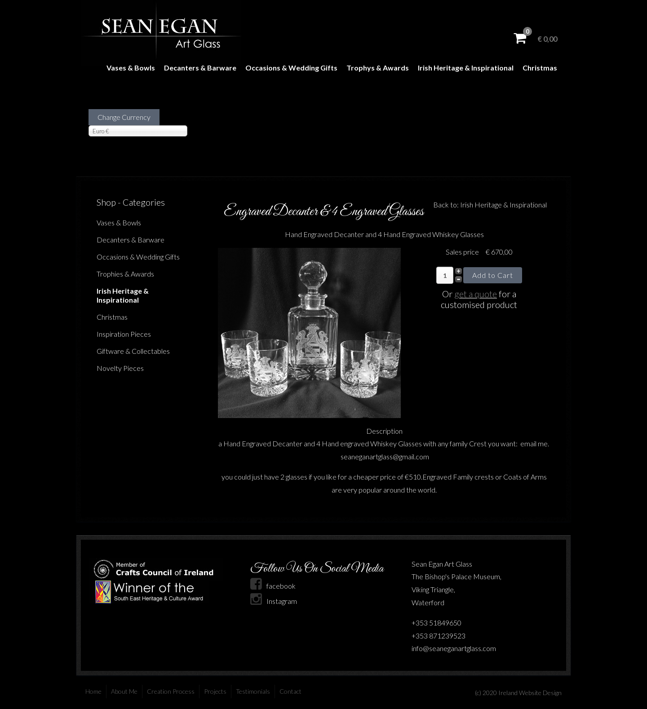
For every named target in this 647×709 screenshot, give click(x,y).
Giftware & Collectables (133, 351)
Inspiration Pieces (124, 334)
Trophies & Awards (125, 273)
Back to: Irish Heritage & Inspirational (490, 204)
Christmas (540, 67)
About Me (124, 691)
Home (93, 691)
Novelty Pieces (120, 368)
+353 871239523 (438, 635)
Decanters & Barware (200, 67)
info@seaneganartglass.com (454, 648)
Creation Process (171, 691)
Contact (290, 691)
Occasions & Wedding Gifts (291, 67)
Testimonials (253, 691)
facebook (273, 585)
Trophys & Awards (377, 67)
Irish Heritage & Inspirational (466, 67)
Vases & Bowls (130, 67)
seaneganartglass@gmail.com (385, 456)
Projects (215, 691)
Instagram (273, 601)
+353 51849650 (436, 622)
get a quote (475, 293)
